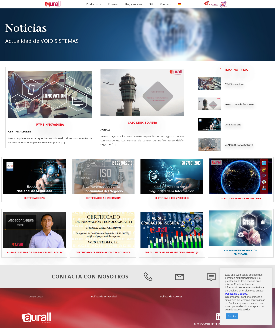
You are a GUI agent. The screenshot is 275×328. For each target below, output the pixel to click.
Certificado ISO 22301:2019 (239, 144)
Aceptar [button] (232, 316)
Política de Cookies (236, 293)
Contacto (165, 4)
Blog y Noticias (133, 4)
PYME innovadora (234, 84)
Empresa (113, 4)
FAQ (151, 4)
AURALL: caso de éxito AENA (239, 104)
